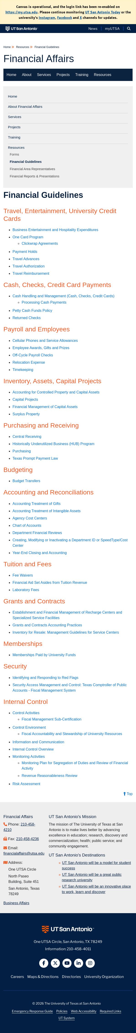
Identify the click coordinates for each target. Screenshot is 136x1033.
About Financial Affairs (25, 106)
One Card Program (28, 237)
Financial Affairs (38, 58)
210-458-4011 (79, 948)
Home (7, 47)
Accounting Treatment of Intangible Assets (47, 511)
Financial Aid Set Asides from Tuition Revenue (50, 583)
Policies (61, 1011)
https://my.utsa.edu (21, 12)
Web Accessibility (83, 1011)
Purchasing (22, 451)
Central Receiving (27, 436)
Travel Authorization (29, 266)
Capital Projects (25, 399)
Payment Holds (25, 252)
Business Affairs (16, 903)
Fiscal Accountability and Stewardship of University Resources (72, 734)
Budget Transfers (26, 481)
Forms (15, 154)
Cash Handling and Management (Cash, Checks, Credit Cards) (63, 296)
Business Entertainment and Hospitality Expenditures (55, 230)
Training (81, 75)
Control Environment (29, 727)
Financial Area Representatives (33, 169)
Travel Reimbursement (31, 273)
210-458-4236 (27, 839)
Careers (17, 976)
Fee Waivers (23, 575)
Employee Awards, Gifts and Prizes (41, 348)
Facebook (64, 17)
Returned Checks (27, 318)
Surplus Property (26, 414)
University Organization (104, 976)
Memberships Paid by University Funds (44, 655)
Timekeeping (23, 370)
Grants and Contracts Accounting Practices (47, 625)
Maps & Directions (43, 976)
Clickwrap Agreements (40, 243)
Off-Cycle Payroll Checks (33, 355)
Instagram (47, 17)
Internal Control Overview (33, 749)
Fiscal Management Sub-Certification (51, 719)
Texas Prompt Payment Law (35, 458)
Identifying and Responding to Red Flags (45, 678)
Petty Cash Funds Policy (32, 310)
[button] (129, 28)
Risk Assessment (26, 784)
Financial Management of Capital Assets (45, 407)
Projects (63, 75)
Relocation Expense (29, 362)
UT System (67, 1017)
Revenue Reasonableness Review (49, 776)
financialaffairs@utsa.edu (23, 853)
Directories (71, 976)
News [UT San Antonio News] (93, 28)
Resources (22, 47)
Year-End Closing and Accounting (40, 553)
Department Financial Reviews (37, 533)
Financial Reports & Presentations (35, 176)
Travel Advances (26, 259)
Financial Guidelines (46, 47)
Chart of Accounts (27, 525)
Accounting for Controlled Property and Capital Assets (56, 392)
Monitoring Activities (29, 756)
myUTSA (112, 28)
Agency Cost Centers (30, 518)
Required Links (110, 1011)
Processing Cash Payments (44, 302)
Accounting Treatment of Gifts (37, 504)
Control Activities (26, 713)
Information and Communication (38, 742)
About (26, 75)
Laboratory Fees (26, 590)
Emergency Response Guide (32, 1011)
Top (128, 794)
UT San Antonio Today (102, 12)
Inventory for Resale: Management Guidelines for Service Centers (66, 632)
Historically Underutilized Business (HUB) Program (53, 444)
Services (44, 75)
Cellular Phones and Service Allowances (45, 341)
